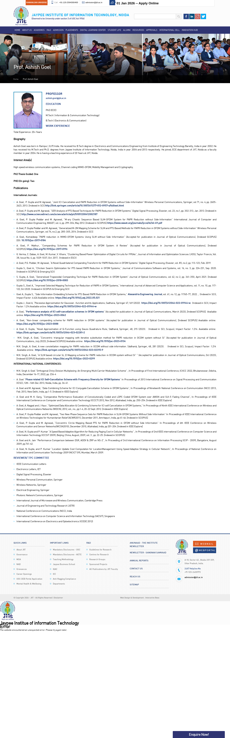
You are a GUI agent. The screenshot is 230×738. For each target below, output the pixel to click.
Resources (138, 30)
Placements (72, 30)
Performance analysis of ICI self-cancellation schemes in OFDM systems (65, 311)
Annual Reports (139, 560)
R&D (49, 30)
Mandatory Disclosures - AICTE (67, 554)
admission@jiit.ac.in (94, 2)
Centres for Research (99, 554)
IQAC (55, 569)
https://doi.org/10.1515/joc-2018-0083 (47, 280)
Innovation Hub (190, 30)
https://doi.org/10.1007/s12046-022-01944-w (165, 302)
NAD (18, 564)
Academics (39, 30)
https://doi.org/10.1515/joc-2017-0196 (47, 248)
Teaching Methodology (63, 559)
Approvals (151, 30)
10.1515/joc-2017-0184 (34, 240)
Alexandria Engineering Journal (145, 294)
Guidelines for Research (100, 549)
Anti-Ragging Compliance (64, 578)
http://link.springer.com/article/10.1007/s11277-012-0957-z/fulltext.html (84, 205)
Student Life (114, 30)
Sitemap (134, 584)
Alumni (126, 30)
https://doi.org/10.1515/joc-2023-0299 (74, 358)
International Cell (169, 30)
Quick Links (20, 542)
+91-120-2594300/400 (68, 2)
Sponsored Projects (98, 564)
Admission (58, 30)
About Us (27, 30)
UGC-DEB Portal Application (29, 578)
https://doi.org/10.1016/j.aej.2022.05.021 (77, 297)
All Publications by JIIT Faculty (103, 569)
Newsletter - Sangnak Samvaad (148, 552)
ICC (54, 574)
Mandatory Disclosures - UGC (66, 549)
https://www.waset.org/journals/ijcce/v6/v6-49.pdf (134, 222)
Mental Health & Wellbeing (28, 583)
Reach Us (135, 576)
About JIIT (21, 549)
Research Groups (97, 559)
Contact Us (136, 568)
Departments (59, 583)
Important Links (59, 542)
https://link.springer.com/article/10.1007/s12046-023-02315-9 (69, 349)
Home (17, 30)
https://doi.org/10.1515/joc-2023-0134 (105, 341)
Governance (21, 554)
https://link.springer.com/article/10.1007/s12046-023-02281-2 (50, 332)
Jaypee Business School (64, 564)
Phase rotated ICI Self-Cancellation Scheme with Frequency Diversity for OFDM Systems (72, 379)
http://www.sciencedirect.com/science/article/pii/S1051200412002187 (59, 214)
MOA (18, 559)
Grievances (21, 569)
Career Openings (24, 574)
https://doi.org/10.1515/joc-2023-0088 (37, 323)
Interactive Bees (152, 597)
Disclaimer (58, 597)
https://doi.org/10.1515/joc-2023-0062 (45, 315)
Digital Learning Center (93, 30)
